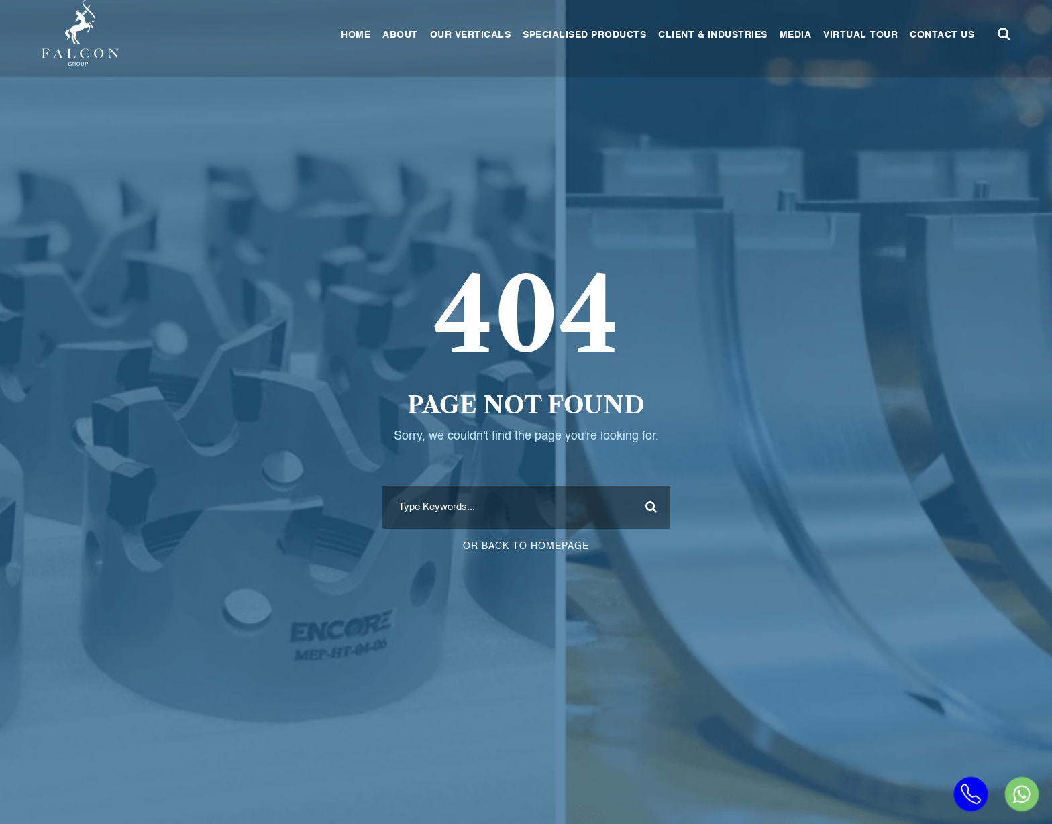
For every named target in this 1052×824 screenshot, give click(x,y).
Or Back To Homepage (526, 546)
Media (796, 35)
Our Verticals (470, 35)
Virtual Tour (860, 35)
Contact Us (942, 35)
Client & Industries (713, 35)
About (400, 35)
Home (355, 35)
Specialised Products (584, 35)
